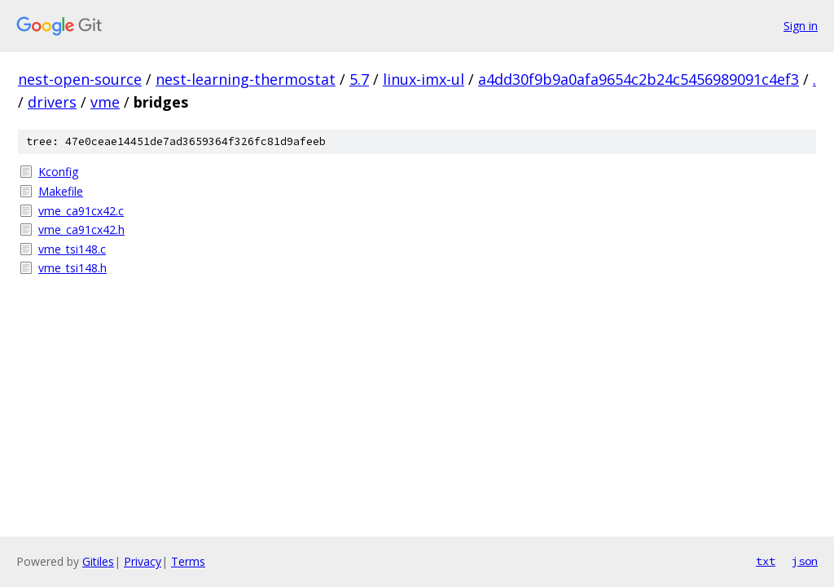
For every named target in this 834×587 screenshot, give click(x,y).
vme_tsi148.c (72, 249)
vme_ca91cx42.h (81, 229)
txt (765, 561)
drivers (52, 102)
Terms (188, 561)
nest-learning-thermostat (246, 79)
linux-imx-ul (423, 79)
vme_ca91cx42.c (81, 210)
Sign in (801, 25)
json (805, 561)
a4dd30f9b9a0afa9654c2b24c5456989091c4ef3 (638, 79)
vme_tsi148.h (72, 268)
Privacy (142, 561)
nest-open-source (80, 79)
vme (105, 102)
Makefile (60, 191)
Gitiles (98, 561)
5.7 (359, 79)
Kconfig (58, 171)
